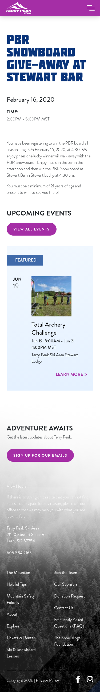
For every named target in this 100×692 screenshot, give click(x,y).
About (12, 614)
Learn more (69, 374)
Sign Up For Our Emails (40, 455)
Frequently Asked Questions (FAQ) (69, 623)
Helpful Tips (17, 584)
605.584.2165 (19, 553)
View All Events (31, 229)
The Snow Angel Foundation (67, 641)
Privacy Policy (47, 680)
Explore (13, 626)
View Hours (16, 486)
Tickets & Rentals (21, 638)
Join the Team (65, 572)
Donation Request (69, 596)
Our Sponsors (66, 584)
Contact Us (63, 608)
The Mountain (18, 572)
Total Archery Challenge (48, 328)
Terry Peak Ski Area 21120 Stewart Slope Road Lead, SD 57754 (29, 534)
